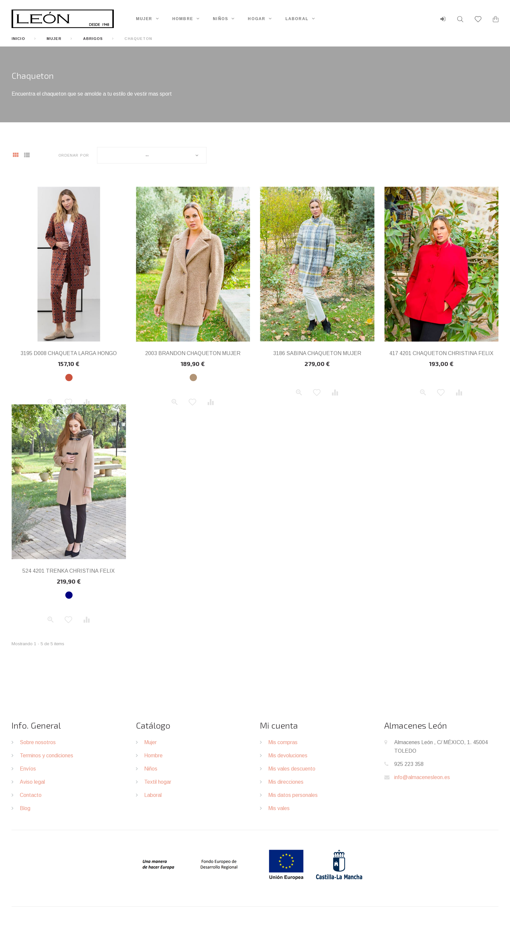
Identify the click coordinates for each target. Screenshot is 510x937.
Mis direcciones (285, 782)
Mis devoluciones (287, 755)
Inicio (18, 39)
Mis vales (279, 808)
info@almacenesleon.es (422, 777)
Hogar (256, 18)
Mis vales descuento (291, 768)
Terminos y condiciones (46, 755)
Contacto (31, 795)
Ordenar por (73, 155)
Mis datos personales (293, 795)
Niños (220, 18)
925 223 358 (409, 764)
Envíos (28, 768)
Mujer (144, 18)
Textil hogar (157, 782)
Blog (25, 808)
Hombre (182, 18)
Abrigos (93, 39)
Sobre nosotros (38, 742)
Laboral (296, 18)
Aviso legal (32, 782)
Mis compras (283, 742)
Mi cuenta (279, 725)
